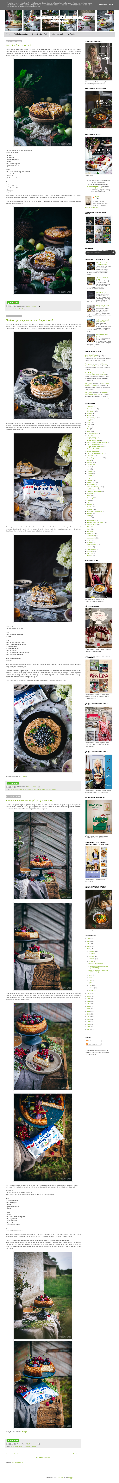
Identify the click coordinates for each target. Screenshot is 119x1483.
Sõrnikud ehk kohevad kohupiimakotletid (102, 306)
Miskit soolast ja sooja (93, 487)
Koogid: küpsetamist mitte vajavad (32, 789)
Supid (89, 529)
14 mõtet (33, 306)
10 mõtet (33, 786)
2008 (89, 1027)
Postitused (90, 1041)
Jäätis (89, 424)
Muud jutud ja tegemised (94, 491)
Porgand (89, 504)
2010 (89, 1021)
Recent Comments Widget (105, 399)
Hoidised (89, 415)
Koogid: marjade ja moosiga (49, 789)
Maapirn (89, 478)
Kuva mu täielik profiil (91, 207)
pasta (88, 500)
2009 (89, 1024)
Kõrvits (89, 460)
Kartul (89, 431)
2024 (89, 944)
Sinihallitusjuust (91, 520)
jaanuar (91, 990)
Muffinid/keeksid (92, 489)
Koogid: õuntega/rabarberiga (18, 308)
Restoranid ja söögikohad (94, 511)
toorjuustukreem (92, 544)
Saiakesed (90, 513)
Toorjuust (89, 542)
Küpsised (90, 462)
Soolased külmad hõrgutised (95, 522)
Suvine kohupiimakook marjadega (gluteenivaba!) (29, 800)
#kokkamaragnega (92, 186)
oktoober (91, 956)
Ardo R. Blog (89, 373)
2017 (89, 1004)
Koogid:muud (91, 455)
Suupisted (90, 531)
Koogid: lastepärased (93, 444)
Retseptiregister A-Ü (39, 34)
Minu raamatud (57, 34)
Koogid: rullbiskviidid (93, 449)
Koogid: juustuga (92, 438)
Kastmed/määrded (92, 433)
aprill (90, 982)
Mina (8, 34)
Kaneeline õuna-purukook (18, 45)
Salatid (89, 516)
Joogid (89, 420)
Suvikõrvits (90, 533)
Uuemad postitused (11, 1454)
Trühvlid (89, 547)
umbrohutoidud (91, 549)
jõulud (89, 422)
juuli (90, 975)
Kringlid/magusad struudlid (95, 458)
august (91, 961)
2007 (89, 1029)
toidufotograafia (91, 538)
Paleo (89, 495)
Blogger (70, 1478)
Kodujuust (90, 435)
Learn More (103, 5)
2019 (89, 999)
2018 (89, 1001)
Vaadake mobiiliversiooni (43, 1457)
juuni (90, 977)
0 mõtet (33, 1443)
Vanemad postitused (74, 1454)
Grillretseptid (91, 411)
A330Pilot (60, 1478)
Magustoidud (91, 482)
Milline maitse (91, 484)
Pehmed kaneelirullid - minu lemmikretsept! (102, 263)
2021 (89, 993)
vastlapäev (90, 551)
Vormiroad (90, 553)
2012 (89, 1016)
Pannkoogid (90, 498)
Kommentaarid (91, 1044)
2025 (89, 941)
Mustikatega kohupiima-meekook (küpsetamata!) (29, 320)
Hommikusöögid (92, 418)
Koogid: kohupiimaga (16, 789)
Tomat (89, 540)
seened (89, 518)
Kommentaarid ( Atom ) (18, 1462)
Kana (88, 429)
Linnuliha (89, 473)
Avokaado (90, 406)
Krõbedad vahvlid (101, 292)
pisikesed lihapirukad (91, 357)
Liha (88, 469)
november (92, 953)
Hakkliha (89, 413)
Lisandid (89, 475)
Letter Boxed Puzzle (91, 355)
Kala (88, 426)
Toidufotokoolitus (21, 34)
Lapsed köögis (91, 464)
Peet (88, 502)
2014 (89, 1011)
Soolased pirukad (92, 524)
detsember (92, 951)
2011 (89, 1019)
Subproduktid (91, 527)
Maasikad (90, 480)
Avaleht (43, 1454)
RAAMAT (89, 507)
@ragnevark (98, 188)
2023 (89, 946)
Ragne (97, 197)
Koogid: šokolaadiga (93, 451)
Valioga (24, 776)
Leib (88, 467)
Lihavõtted (33, 1446)
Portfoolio (71, 34)
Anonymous (88, 364)
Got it (111, 5)
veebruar (91, 988)
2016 (89, 1006)
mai (90, 980)
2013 (89, 1014)
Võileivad (89, 556)
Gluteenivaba (14, 1446)
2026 (89, 939)
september (92, 959)
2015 (89, 1009)
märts (90, 985)
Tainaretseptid (91, 536)
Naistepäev (90, 493)
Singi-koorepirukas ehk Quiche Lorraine (102, 320)
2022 (89, 949)
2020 (89, 996)
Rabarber (90, 509)
